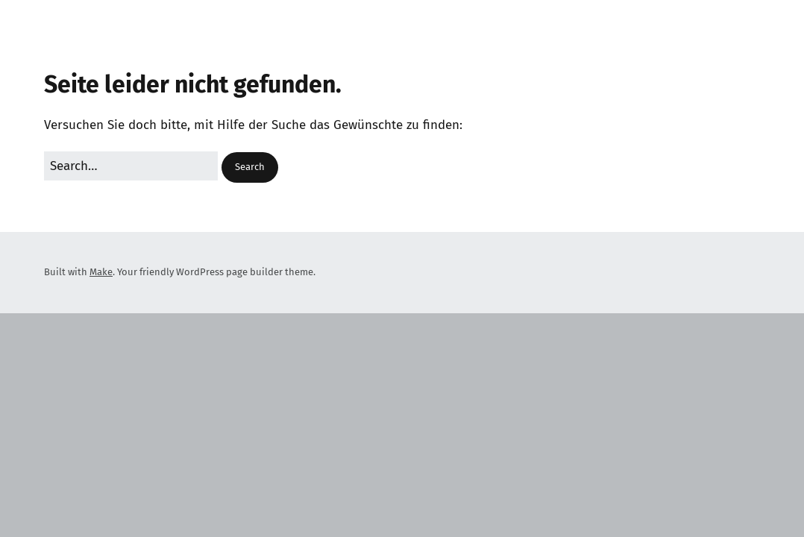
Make (101, 271)
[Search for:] (131, 165)
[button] (250, 167)
